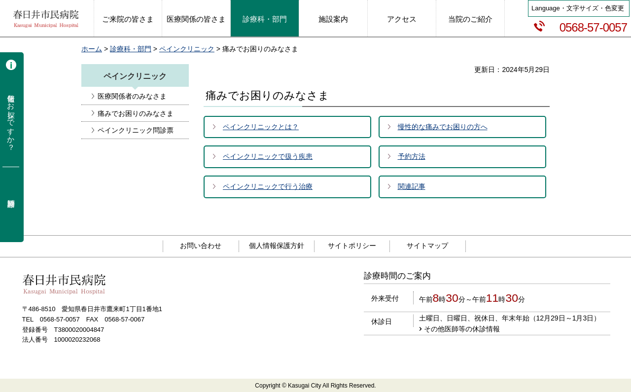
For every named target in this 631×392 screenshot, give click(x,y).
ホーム (91, 49)
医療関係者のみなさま (132, 96)
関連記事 (411, 186)
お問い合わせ (200, 245)
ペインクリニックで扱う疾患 (268, 156)
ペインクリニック (186, 49)
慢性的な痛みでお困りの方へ (443, 127)
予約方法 (411, 156)
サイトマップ (427, 245)
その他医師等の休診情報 (462, 329)
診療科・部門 (130, 49)
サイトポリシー (352, 245)
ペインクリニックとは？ (261, 127)
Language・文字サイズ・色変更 (577, 8)
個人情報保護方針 (276, 245)
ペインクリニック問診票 (136, 130)
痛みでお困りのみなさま (136, 113)
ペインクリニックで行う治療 (268, 186)
